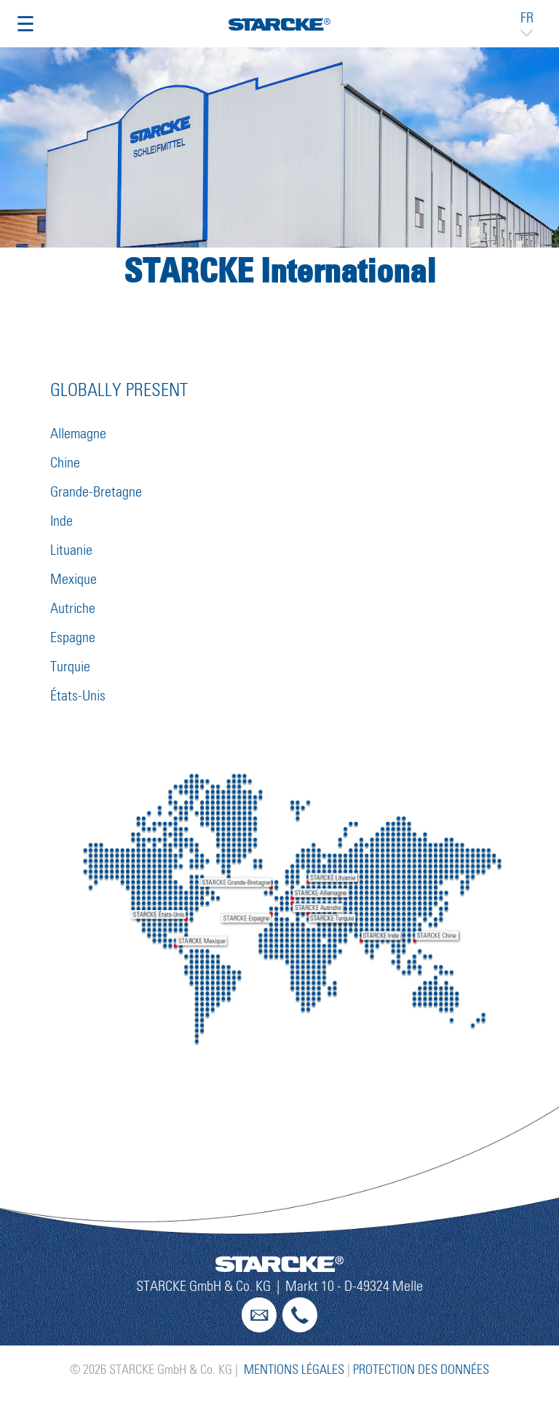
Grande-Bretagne (96, 492)
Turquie (70, 667)
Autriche (72, 608)
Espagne (72, 638)
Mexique (73, 579)
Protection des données (421, 1370)
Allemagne (78, 434)
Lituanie (71, 550)
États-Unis (78, 696)
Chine (65, 463)
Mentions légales (294, 1370)
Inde (61, 521)
